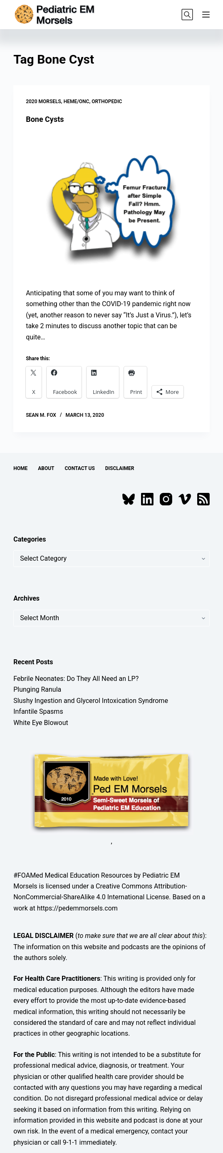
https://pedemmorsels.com (77, 908)
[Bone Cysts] (111, 206)
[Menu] (206, 14)
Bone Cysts (45, 119)
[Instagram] (166, 499)
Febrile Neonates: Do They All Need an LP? (76, 679)
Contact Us (80, 468)
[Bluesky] (128, 499)
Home (20, 468)
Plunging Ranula (37, 689)
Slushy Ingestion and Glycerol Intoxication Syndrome (90, 701)
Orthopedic (107, 101)
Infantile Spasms (38, 711)
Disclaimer (119, 468)
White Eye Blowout (40, 723)
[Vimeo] (184, 499)
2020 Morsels (43, 101)
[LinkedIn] (147, 499)
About (46, 468)
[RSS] (203, 499)
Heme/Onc (76, 101)
